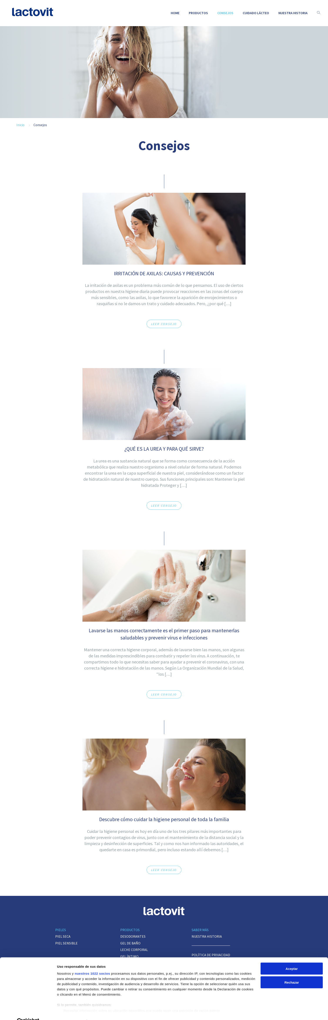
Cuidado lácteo (256, 13)
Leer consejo (164, 324)
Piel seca (62, 936)
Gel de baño (130, 943)
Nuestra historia (293, 13)
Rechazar (291, 972)
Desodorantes (133, 936)
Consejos (225, 13)
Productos (198, 13)
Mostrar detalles (69, 1011)
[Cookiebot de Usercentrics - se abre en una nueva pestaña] (28, 1011)
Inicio (20, 125)
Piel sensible (66, 943)
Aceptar (292, 959)
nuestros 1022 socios (92, 963)
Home (175, 13)
